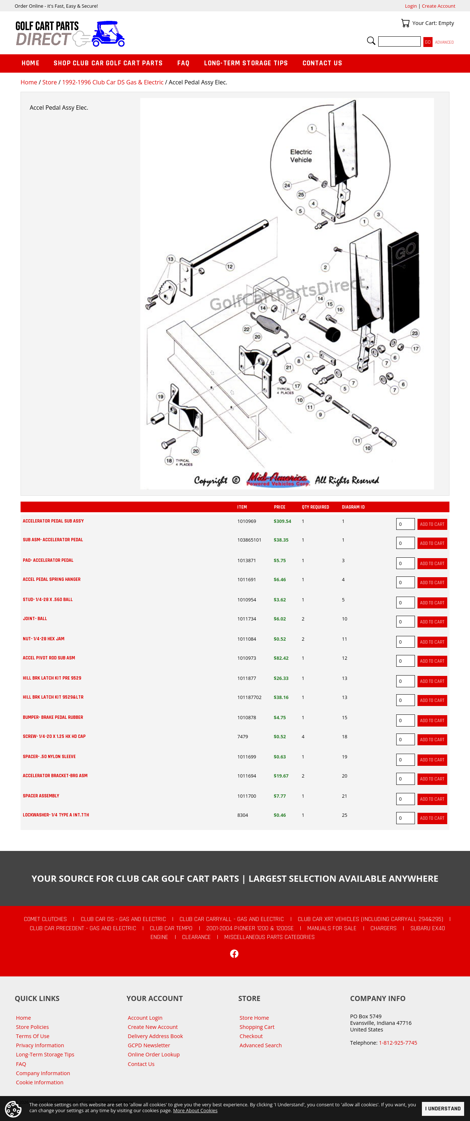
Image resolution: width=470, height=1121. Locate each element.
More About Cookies (195, 1110)
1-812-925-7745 (398, 1042)
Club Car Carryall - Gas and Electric (232, 919)
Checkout (251, 1036)
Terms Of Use (33, 1036)
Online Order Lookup (154, 1054)
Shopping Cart (257, 1026)
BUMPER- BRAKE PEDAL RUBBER (53, 717)
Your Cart (405, 23)
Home (29, 82)
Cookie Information (40, 1082)
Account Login (145, 1017)
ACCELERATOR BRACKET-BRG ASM (55, 776)
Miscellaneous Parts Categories (269, 937)
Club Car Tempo (171, 928)
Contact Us (323, 63)
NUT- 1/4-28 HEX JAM (43, 639)
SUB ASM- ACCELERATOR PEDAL (53, 540)
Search (371, 41)
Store (49, 82)
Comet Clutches (45, 919)
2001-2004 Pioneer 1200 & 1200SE (250, 928)
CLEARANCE (196, 937)
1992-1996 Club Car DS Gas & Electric (112, 82)
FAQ (183, 63)
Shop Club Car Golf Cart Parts (108, 63)
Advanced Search (261, 1045)
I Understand (443, 1109)
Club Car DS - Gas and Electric (123, 919)
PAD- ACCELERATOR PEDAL (48, 560)
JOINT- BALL (35, 619)
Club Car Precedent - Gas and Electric (83, 928)
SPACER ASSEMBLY (41, 796)
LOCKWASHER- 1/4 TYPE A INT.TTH (56, 815)
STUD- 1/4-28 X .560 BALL (48, 600)
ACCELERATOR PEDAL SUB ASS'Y (53, 521)
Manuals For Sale (332, 928)
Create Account (438, 6)
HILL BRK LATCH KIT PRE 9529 (52, 678)
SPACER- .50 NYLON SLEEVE (49, 757)
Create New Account (153, 1026)
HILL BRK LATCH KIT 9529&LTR (53, 697)
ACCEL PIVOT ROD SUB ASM (49, 658)
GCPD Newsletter (149, 1045)
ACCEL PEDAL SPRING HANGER (51, 579)
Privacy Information (40, 1045)
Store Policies (32, 1026)
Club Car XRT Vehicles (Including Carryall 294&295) (370, 919)
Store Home (254, 1017)
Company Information (43, 1073)
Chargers (383, 928)
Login (411, 6)
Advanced (444, 42)
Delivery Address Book (155, 1036)
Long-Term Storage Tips (246, 63)
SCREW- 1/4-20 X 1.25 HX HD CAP (54, 736)
